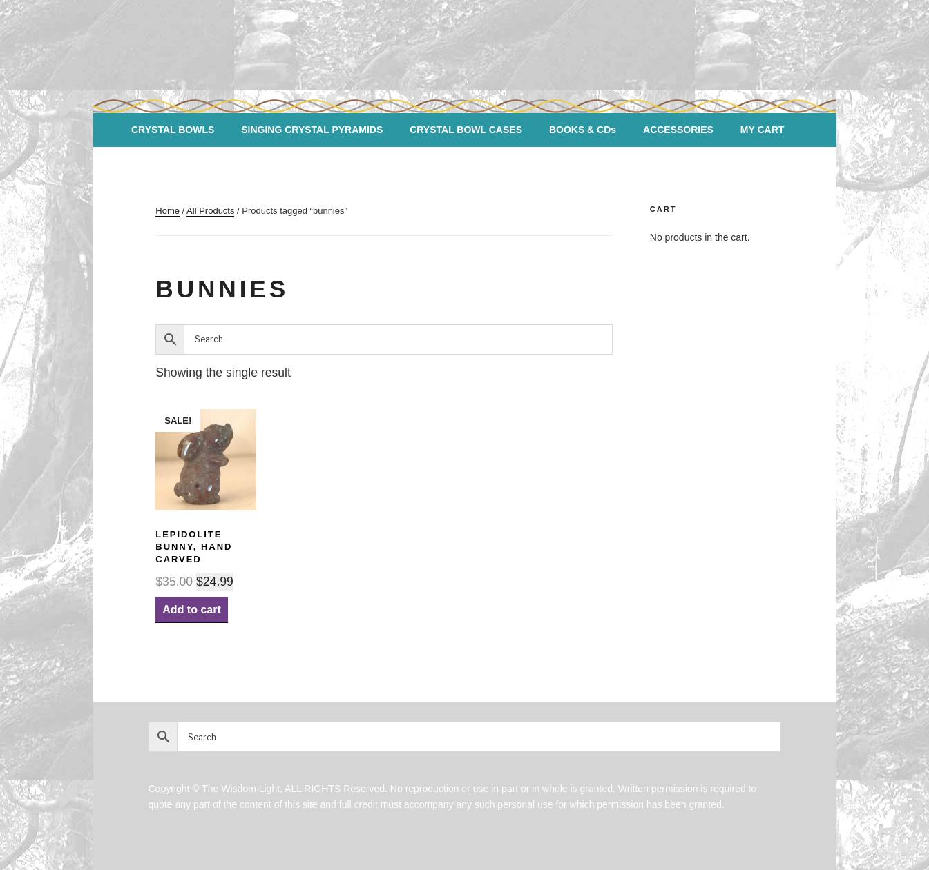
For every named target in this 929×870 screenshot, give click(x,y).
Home (167, 211)
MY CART (762, 129)
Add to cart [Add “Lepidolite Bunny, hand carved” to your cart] (191, 609)
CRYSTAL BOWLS (172, 129)
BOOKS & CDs (582, 129)
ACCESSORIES (678, 129)
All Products (210, 211)
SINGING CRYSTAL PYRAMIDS (312, 129)
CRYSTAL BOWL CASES (466, 129)
